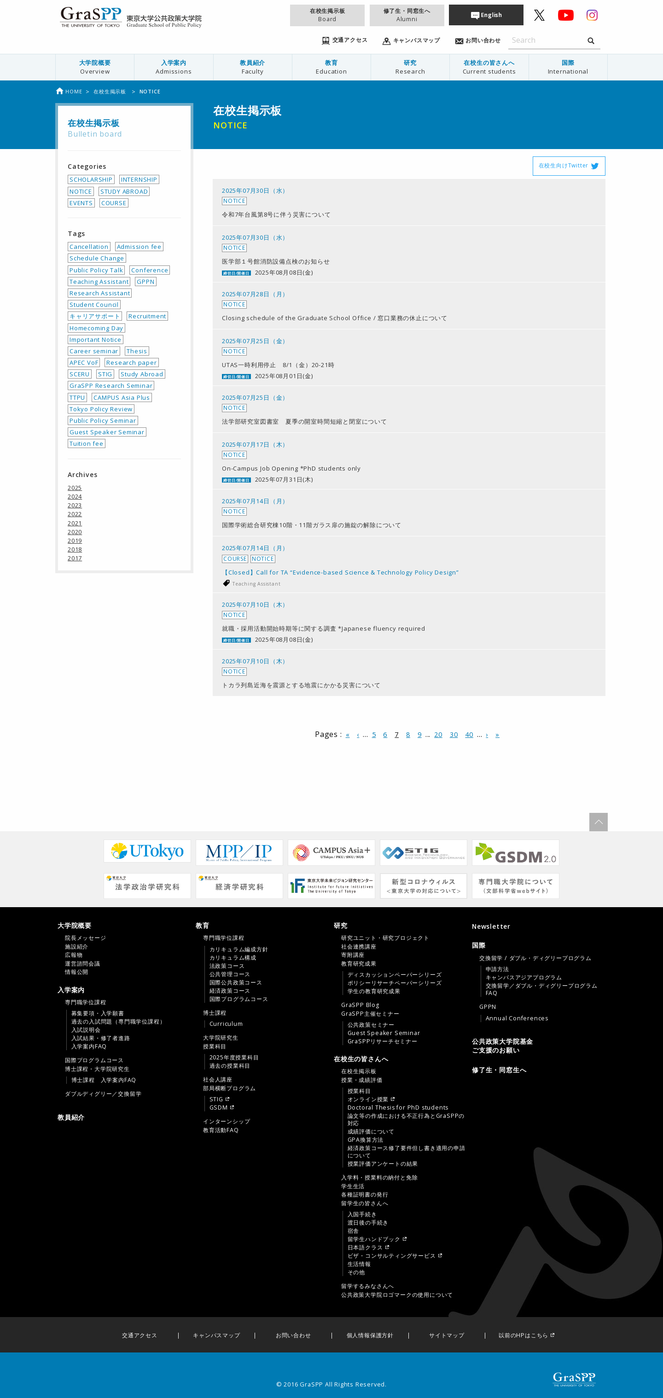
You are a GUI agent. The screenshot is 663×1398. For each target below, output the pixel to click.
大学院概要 (95, 66)
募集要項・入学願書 (97, 1013)
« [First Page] (348, 734)
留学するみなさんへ (367, 1286)
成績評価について (371, 1131)
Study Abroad (142, 374)
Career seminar (94, 351)
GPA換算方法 (366, 1140)
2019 (75, 540)
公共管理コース (230, 974)
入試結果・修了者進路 (100, 1038)
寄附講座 (353, 955)
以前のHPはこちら (523, 1336)
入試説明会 (86, 1030)
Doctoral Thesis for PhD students (398, 1107)
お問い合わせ (293, 1336)
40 (469, 734)
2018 (75, 549)
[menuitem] (95, 67)
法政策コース (227, 966)
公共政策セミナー (371, 1025)
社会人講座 (218, 1079)
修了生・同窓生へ (407, 15)
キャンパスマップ (216, 1336)
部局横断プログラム (229, 1088)
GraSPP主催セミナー (370, 1014)
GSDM (218, 1107)
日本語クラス (365, 1247)
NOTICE (81, 191)
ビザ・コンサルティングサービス (392, 1256)
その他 (356, 1272)
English (491, 15)
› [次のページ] (487, 734)
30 (454, 734)
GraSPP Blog (360, 1005)
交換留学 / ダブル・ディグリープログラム (535, 958)
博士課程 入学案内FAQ (104, 1080)
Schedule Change (97, 258)
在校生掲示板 (327, 15)
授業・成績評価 (362, 1080)
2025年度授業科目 (234, 1057)
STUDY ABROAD (124, 191)
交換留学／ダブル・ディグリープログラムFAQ (542, 989)
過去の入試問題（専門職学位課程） (118, 1021)
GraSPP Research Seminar (111, 385)
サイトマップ (447, 1336)
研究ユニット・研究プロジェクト (385, 938)
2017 (75, 558)
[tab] (124, 948)
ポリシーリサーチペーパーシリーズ (395, 983)
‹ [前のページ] (358, 734)
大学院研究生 (220, 1037)
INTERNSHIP (139, 179)
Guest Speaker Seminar (107, 432)
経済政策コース (230, 991)
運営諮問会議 (82, 963)
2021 (75, 523)
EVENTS (81, 203)
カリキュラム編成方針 (238, 949)
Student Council (94, 304)
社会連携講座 (359, 946)
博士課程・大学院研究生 (97, 1069)
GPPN (145, 281)
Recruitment (147, 316)
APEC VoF (84, 362)
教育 (331, 66)
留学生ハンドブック (374, 1239)
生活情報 (359, 1264)
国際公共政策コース (235, 982)
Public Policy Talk (96, 270)
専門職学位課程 (85, 1002)
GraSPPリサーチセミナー (383, 1041)
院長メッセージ (85, 938)
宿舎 (354, 1231)
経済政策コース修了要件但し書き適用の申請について (406, 1152)
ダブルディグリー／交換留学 (103, 1094)
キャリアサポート (95, 316)
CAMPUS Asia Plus (121, 397)
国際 (568, 66)
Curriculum (226, 1024)
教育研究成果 (359, 963)
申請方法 (497, 969)
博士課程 (215, 1013)
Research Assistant (100, 293)
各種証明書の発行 (364, 1194)
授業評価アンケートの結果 (383, 1164)
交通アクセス (139, 1336)
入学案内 (173, 66)
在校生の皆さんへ (489, 66)
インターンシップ (226, 1121)
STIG (105, 374)
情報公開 (76, 972)
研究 (410, 66)
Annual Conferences (517, 1018)
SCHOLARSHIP (91, 179)
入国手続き (362, 1214)
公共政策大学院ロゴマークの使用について (397, 1295)
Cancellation (89, 246)
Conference (149, 270)
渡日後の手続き (368, 1222)
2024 (75, 496)
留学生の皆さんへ (364, 1203)
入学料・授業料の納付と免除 (379, 1177)
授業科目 (215, 1046)
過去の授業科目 (230, 1066)
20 (438, 734)
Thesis (137, 351)
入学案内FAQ (89, 1046)
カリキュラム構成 (232, 957)
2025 (75, 487)
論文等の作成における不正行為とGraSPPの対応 (406, 1119)
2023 (75, 505)
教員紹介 (253, 66)
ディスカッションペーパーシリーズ (395, 974)
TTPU (77, 397)
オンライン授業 (368, 1099)
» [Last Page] (497, 734)
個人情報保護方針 (370, 1336)
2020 (75, 532)
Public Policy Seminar (103, 420)
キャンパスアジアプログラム (524, 977)
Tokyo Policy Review (101, 409)
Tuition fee (87, 443)
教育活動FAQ (221, 1130)
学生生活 (353, 1186)
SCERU (80, 374)
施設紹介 (76, 946)
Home (68, 91)
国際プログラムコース (94, 1060)
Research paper (131, 362)
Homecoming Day (96, 328)
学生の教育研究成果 (374, 991)
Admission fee (139, 246)
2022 (75, 514)
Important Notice (96, 339)
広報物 (73, 955)
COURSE (114, 203)
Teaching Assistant (256, 584)
